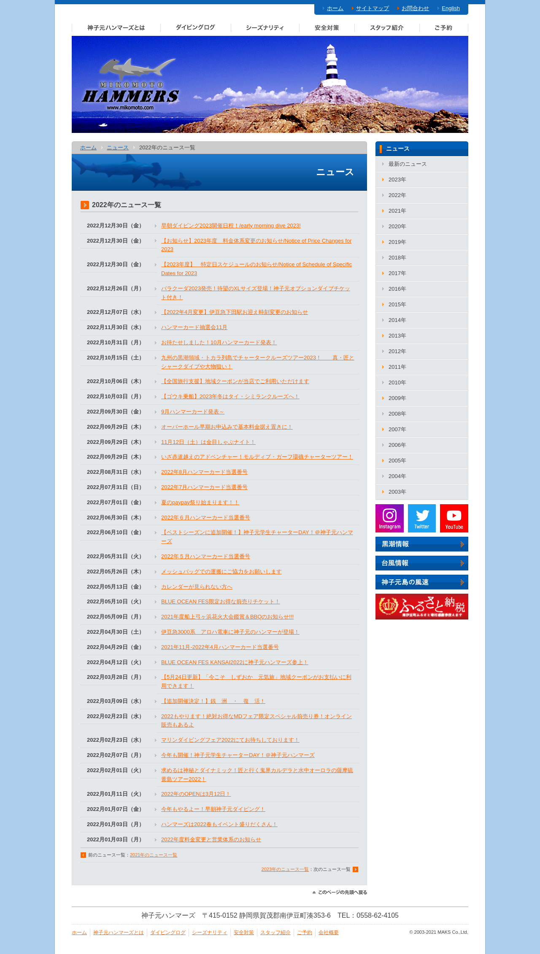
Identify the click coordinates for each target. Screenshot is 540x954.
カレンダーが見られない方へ (196, 587)
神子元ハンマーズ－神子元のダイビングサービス (131, 85)
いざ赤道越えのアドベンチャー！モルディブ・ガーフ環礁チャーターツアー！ (257, 457)
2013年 (397, 335)
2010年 (397, 382)
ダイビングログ (195, 27)
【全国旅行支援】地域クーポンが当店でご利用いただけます (235, 381)
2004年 (397, 476)
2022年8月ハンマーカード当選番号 (204, 472)
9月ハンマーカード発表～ (192, 411)
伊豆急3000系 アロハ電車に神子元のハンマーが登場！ (230, 632)
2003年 (397, 492)
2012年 (397, 351)
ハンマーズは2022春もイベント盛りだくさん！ (219, 824)
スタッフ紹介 (386, 27)
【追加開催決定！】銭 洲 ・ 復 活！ (213, 701)
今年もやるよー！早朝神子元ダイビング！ (213, 809)
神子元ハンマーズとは (116, 27)
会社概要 (329, 932)
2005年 (397, 460)
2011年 (397, 367)
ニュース (118, 147)
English (451, 8)
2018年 (397, 257)
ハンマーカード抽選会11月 (194, 327)
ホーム (335, 8)
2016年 (397, 289)
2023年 (397, 179)
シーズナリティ (265, 27)
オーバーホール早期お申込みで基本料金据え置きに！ (227, 427)
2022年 (397, 195)
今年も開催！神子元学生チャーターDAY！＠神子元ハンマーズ (238, 755)
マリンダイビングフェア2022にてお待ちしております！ (230, 740)
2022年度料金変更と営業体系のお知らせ (211, 839)
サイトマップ (372, 8)
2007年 (397, 429)
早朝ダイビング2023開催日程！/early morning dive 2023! (231, 225)
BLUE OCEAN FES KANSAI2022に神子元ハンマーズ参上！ (234, 662)
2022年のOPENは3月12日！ (196, 794)
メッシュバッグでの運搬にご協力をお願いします (221, 571)
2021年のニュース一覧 (153, 854)
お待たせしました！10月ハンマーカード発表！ (219, 342)
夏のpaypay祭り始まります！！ (200, 502)
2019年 (397, 242)
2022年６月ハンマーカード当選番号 (205, 517)
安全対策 (326, 27)
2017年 (397, 273)
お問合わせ (415, 8)
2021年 (397, 211)
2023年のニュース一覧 (285, 869)
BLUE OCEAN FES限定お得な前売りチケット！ (220, 601)
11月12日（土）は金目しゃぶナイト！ (208, 442)
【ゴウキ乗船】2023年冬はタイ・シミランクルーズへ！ (230, 396)
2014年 (397, 320)
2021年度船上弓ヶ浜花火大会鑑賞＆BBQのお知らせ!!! (227, 616)
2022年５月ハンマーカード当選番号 (205, 556)
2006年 (397, 445)
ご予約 (443, 27)
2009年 (397, 398)
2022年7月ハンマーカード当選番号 (204, 487)
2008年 (397, 414)
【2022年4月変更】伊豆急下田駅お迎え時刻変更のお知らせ (234, 312)
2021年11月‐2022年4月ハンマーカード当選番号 (220, 647)
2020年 (397, 226)
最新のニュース (408, 164)
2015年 (397, 304)
